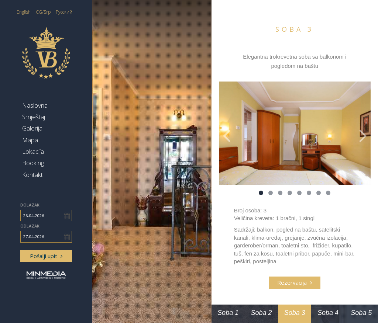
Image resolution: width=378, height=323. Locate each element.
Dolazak (29, 205)
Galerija (32, 128)
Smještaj (33, 116)
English (24, 12)
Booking (33, 163)
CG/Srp (43, 12)
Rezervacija (294, 282)
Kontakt (32, 174)
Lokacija (33, 151)
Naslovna (35, 105)
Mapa (30, 140)
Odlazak (29, 226)
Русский (64, 12)
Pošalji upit (46, 256)
